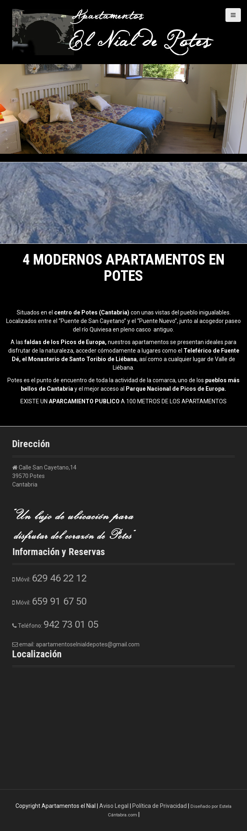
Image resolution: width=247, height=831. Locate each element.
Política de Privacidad (159, 806)
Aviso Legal (114, 806)
